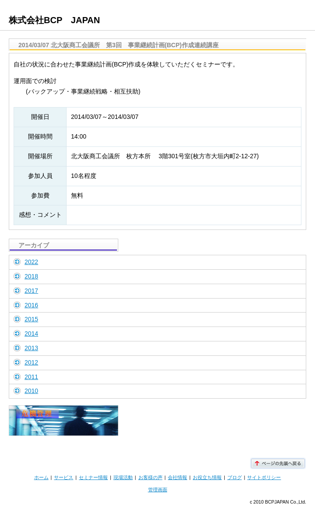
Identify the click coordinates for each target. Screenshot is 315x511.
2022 (31, 261)
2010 (31, 390)
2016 (31, 305)
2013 (31, 347)
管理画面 (157, 489)
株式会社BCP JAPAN (54, 20)
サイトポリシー (264, 477)
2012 (31, 362)
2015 (31, 319)
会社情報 (177, 477)
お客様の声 (150, 477)
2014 (31, 333)
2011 (31, 376)
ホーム (41, 477)
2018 (31, 276)
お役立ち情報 (207, 477)
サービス (63, 477)
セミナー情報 (93, 477)
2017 (31, 290)
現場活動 (123, 477)
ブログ (234, 477)
